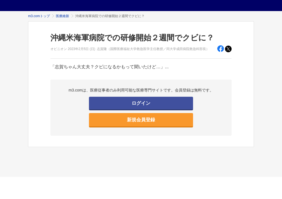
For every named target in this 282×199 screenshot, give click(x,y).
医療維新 (62, 16)
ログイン (141, 103)
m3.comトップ (39, 16)
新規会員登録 (141, 119)
